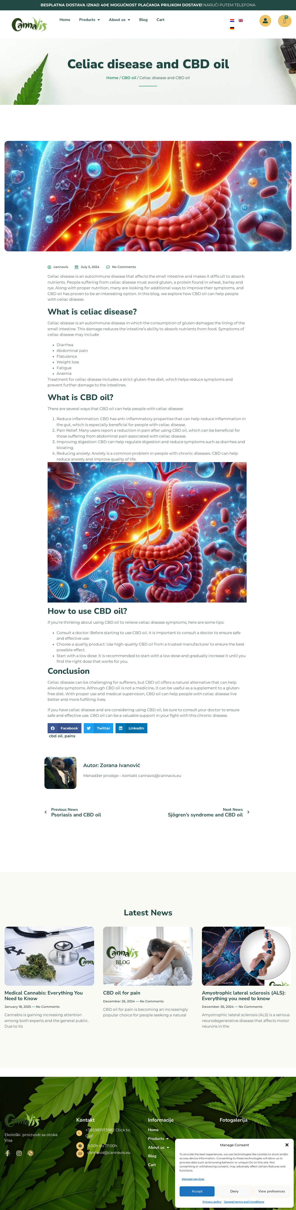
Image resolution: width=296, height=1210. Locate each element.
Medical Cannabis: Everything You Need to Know (44, 996)
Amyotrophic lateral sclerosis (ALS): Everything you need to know (243, 996)
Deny (234, 1191)
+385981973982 (100, 1130)
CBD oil (129, 78)
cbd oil (55, 736)
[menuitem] (232, 21)
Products (89, 20)
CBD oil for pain (121, 993)
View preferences (271, 1191)
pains (70, 736)
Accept (197, 1191)
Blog (143, 19)
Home (65, 19)
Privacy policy (212, 1201)
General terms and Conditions (244, 1201)
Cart (160, 19)
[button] (287, 1145)
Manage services (193, 1179)
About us (119, 20)
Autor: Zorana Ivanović (111, 765)
